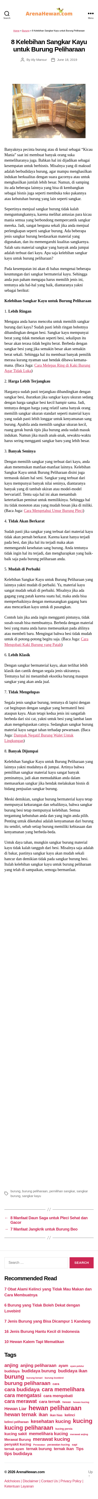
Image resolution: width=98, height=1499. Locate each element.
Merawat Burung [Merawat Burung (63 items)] (17, 1439)
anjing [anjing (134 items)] (11, 1365)
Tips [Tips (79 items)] (80, 1449)
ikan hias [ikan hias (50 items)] (56, 1415)
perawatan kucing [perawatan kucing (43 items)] (58, 1444)
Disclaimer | (32, 1481)
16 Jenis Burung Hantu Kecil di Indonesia (41, 1331)
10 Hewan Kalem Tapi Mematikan (34, 1342)
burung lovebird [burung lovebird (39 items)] (54, 1377)
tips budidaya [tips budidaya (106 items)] (18, 1453)
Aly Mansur (39, 59)
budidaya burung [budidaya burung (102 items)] (39, 1370)
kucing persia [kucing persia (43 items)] (63, 1428)
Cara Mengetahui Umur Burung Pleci (53, 511)
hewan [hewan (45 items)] (66, 1402)
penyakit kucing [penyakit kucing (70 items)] (17, 1444)
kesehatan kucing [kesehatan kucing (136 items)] (51, 1421)
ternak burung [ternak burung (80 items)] (39, 1449)
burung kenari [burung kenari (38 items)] (34, 1377)
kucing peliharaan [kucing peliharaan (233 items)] (28, 1427)
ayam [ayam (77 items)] (63, 1365)
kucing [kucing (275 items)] (82, 1421)
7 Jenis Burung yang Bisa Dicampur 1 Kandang (47, 1321)
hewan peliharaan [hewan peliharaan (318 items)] (55, 1407)
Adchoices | (13, 1481)
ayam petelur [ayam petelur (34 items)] (77, 1366)
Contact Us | (51, 1481)
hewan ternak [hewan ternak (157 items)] (20, 1414)
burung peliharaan (35, 1191)
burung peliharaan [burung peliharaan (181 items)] (27, 1383)
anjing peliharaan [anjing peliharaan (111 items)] (38, 1365)
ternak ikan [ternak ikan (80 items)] (64, 1449)
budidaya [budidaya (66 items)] (11, 1371)
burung (15, 1191)
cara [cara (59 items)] (55, 1384)
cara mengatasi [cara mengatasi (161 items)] (22, 1395)
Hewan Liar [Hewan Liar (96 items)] (15, 1408)
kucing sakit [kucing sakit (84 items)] (15, 1433)
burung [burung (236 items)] (14, 1376)
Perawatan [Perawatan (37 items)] (39, 1444)
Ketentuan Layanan (19, 1486)
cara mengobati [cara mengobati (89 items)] (58, 1395)
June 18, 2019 (67, 59)
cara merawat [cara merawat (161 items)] (20, 1401)
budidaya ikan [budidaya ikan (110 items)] (72, 1370)
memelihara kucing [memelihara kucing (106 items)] (48, 1433)
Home (16, 30)
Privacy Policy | (72, 1481)
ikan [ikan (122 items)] (43, 1414)
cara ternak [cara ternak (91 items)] (49, 1401)
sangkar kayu (31, 1196)
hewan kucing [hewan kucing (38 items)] (81, 1402)
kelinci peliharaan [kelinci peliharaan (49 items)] (16, 1422)
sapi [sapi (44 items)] (74, 1444)
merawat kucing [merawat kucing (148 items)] (51, 1439)
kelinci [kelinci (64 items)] (70, 1415)
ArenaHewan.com (30, 1472)
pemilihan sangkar (62, 1191)
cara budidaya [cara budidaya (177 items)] (22, 1389)
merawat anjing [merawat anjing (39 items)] (79, 1434)
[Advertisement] (49, 1030)
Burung (25, 30)
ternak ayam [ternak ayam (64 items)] (14, 1449)
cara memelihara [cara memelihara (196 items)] (63, 1389)
